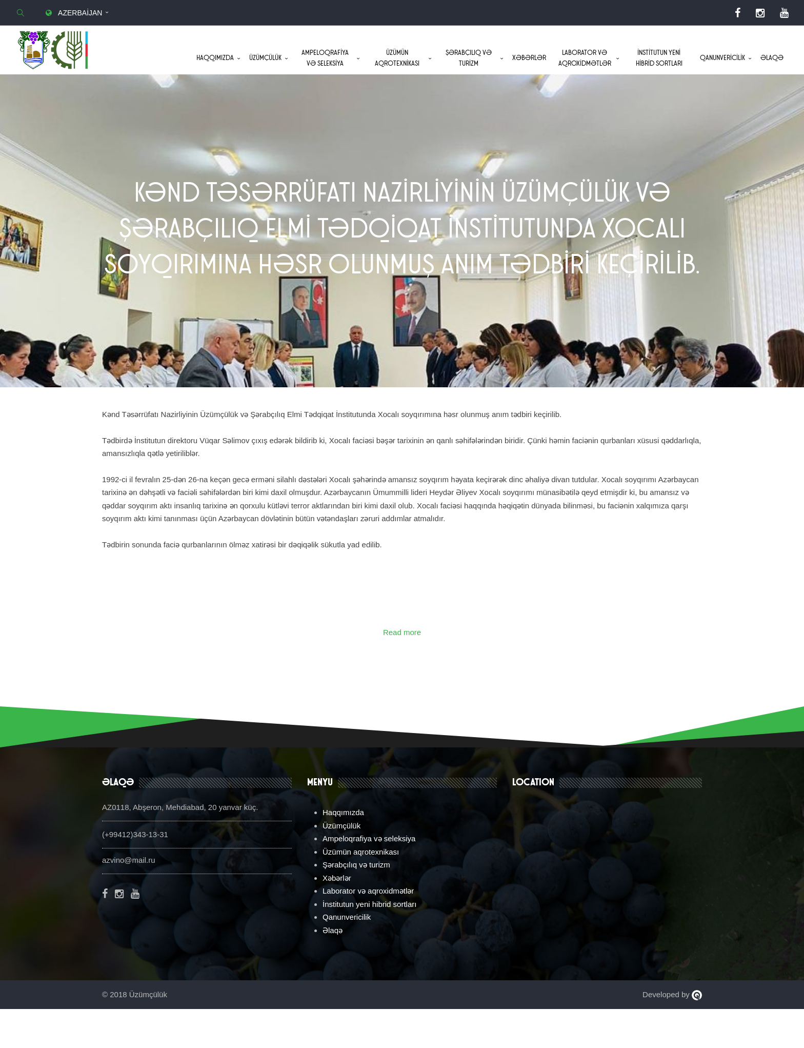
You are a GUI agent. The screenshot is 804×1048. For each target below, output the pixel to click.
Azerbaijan (73, 13)
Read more (402, 671)
